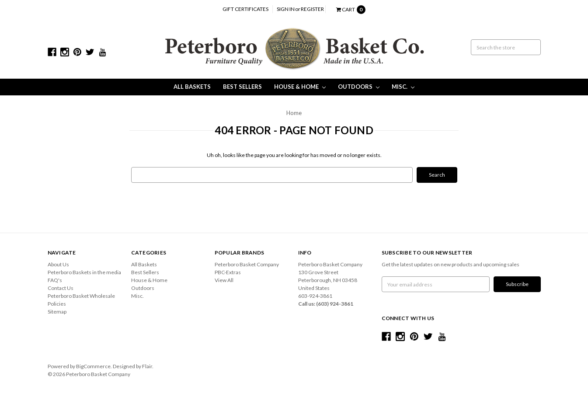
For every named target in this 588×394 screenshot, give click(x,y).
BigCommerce (93, 366)
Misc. (403, 86)
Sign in (286, 9)
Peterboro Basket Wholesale (81, 296)
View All (224, 280)
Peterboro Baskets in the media (84, 272)
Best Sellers (242, 86)
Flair (147, 366)
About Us (58, 264)
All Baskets (192, 86)
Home (294, 112)
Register (312, 9)
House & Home (300, 86)
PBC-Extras (228, 272)
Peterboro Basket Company (247, 264)
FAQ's (55, 280)
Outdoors (358, 86)
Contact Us (60, 288)
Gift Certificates (245, 9)
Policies (57, 303)
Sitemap (57, 311)
